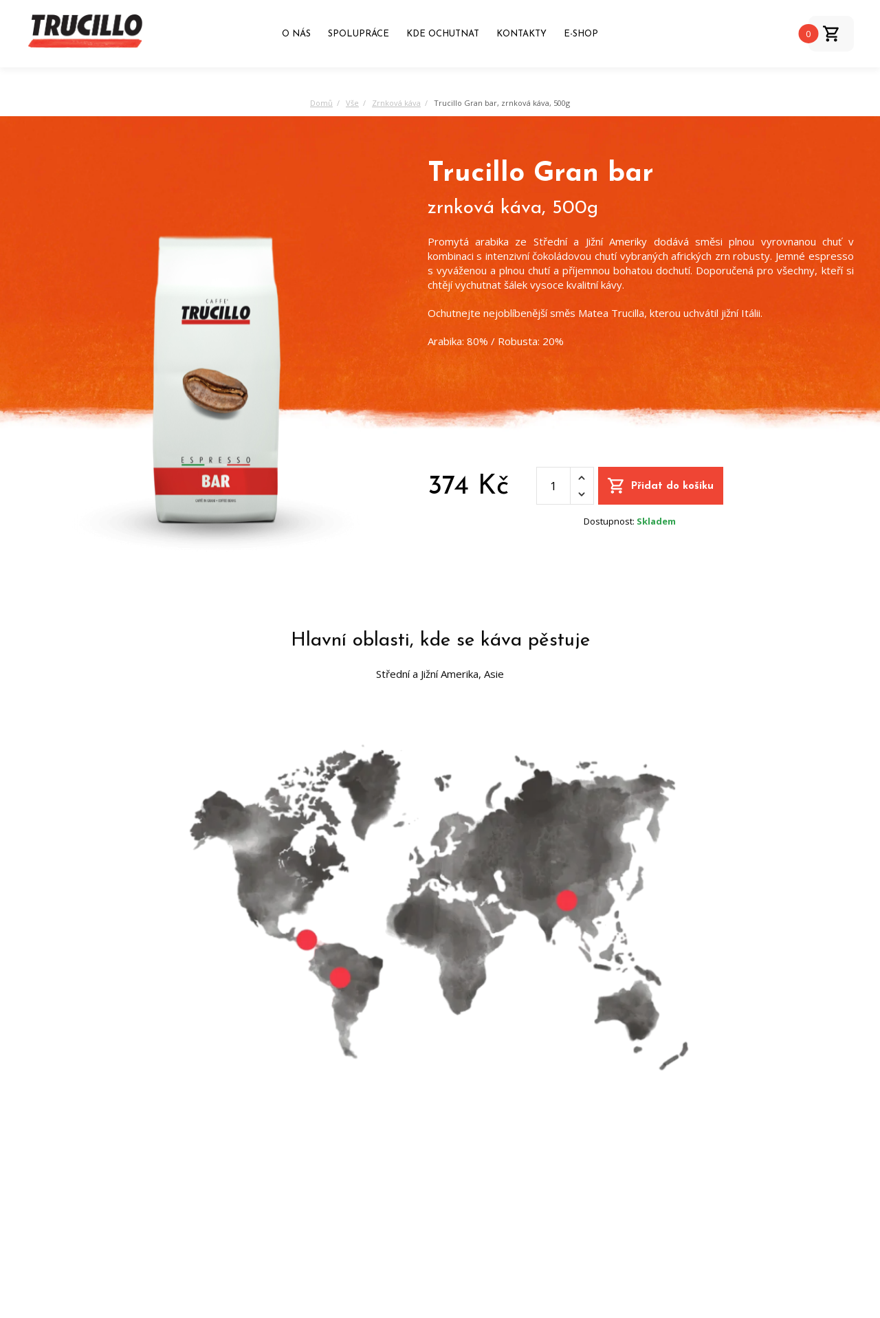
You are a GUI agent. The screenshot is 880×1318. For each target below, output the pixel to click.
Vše (352, 103)
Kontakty (521, 34)
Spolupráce (358, 34)
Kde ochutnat (442, 34)
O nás (296, 34)
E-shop (581, 34)
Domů (321, 103)
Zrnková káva (396, 103)
